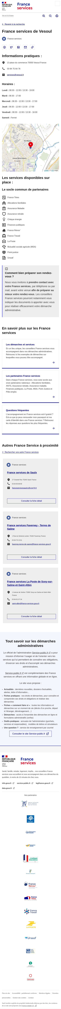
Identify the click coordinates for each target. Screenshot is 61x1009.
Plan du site (6, 993)
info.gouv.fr (7, 783)
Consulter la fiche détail (31, 501)
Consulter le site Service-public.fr (28, 733)
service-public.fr (24, 783)
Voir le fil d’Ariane (8, 15)
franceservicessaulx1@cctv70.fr (24, 488)
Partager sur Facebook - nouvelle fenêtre (4, 47)
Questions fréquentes (17, 410)
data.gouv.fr (7, 788)
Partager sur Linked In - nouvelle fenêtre (18, 47)
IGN (52, 170)
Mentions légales (44, 993)
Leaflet (46, 170)
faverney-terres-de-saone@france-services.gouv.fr (31, 544)
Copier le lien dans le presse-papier (32, 47)
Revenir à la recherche (15, 24)
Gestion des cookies (19, 998)
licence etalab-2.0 (28, 1006)
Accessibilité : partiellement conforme (24, 993)
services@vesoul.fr (15, 75)
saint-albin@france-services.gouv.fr (25, 604)
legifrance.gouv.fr (43, 783)
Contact (30, 998)
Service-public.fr (40, 652)
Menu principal (57, 3)
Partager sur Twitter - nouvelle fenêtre (11, 47)
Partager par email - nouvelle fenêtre (25, 47)
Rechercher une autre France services (22, 452)
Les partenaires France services (23, 376)
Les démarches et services (20, 344)
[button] (31, 145)
